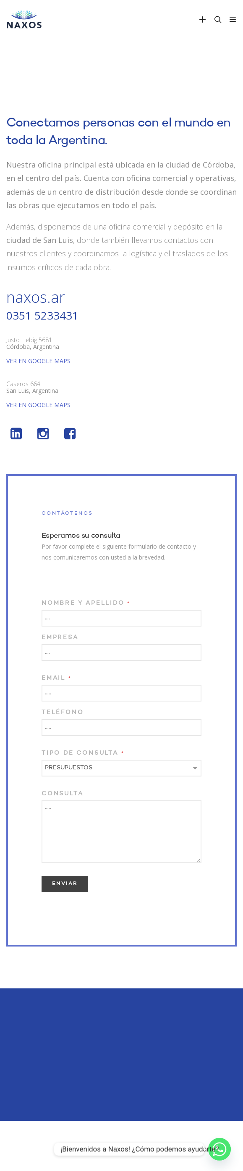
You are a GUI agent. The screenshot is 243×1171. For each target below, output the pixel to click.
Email (57, 678)
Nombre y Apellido (86, 603)
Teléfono (63, 712)
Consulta (62, 794)
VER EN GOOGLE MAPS (38, 361)
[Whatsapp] (219, 1149)
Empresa (60, 637)
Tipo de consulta (83, 753)
